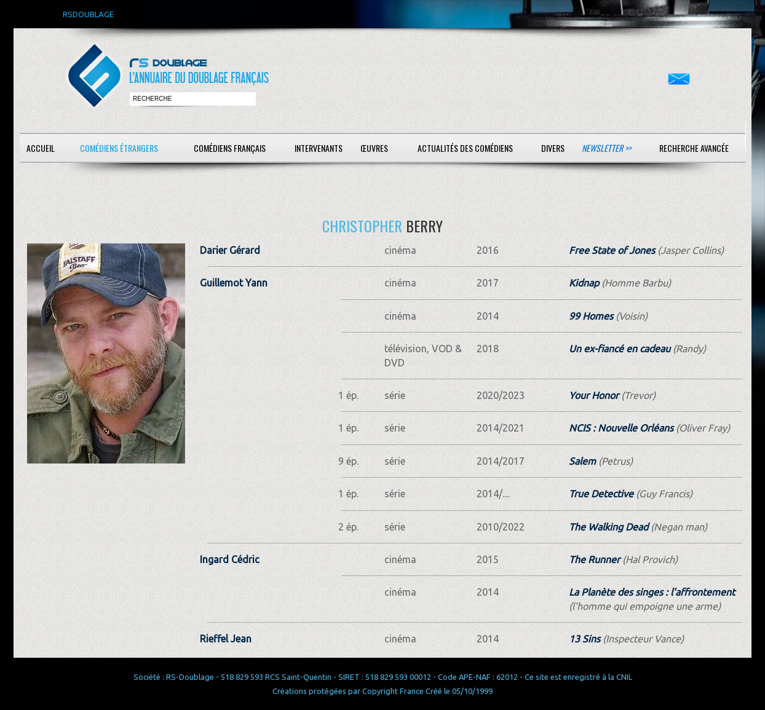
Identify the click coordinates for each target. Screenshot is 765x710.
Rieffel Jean (226, 638)
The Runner (594, 559)
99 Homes (591, 315)
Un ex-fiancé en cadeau (619, 348)
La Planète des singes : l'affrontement (652, 592)
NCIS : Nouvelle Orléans (621, 427)
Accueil (40, 147)
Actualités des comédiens (465, 147)
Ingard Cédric (230, 559)
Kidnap (584, 282)
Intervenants (319, 147)
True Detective (601, 493)
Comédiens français (230, 147)
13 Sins (584, 638)
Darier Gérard (230, 250)
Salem (582, 461)
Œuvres (374, 147)
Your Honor (594, 395)
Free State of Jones (612, 250)
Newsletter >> (606, 147)
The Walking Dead (608, 526)
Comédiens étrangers (119, 147)
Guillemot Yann (234, 282)
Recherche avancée (694, 147)
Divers (553, 147)
